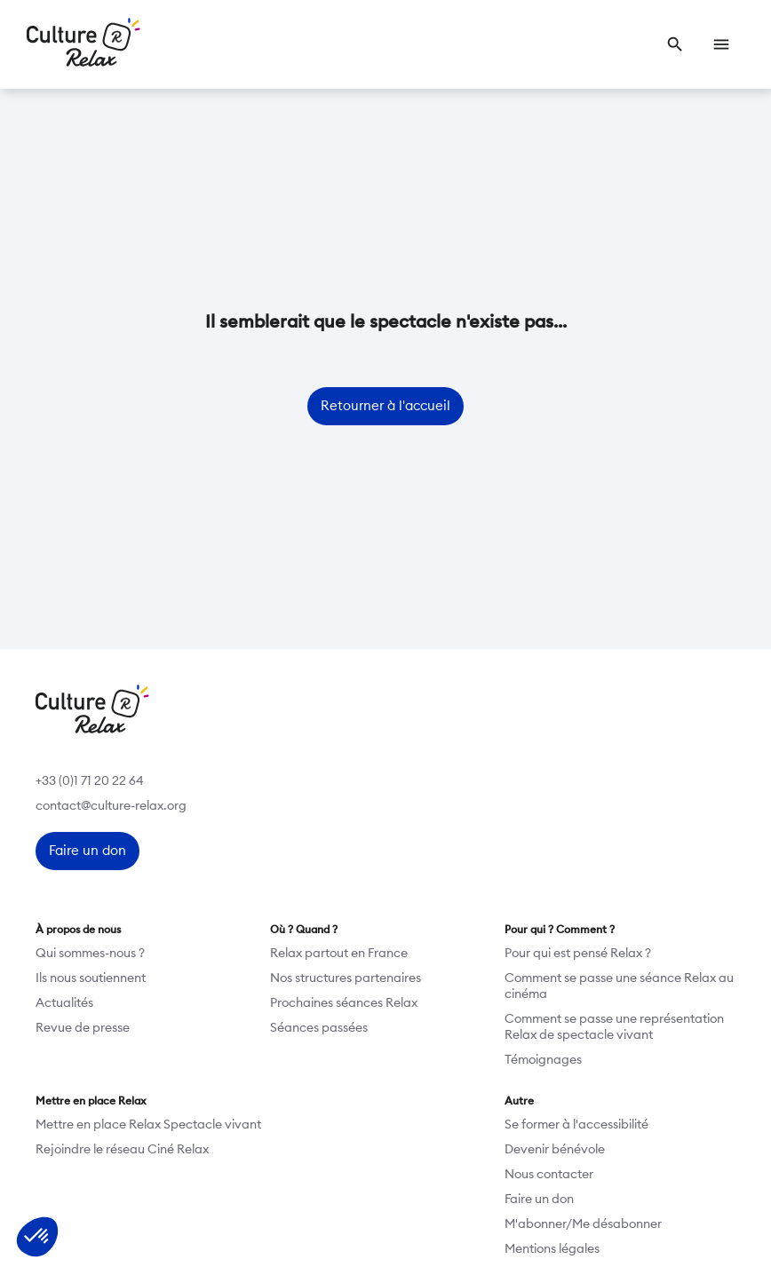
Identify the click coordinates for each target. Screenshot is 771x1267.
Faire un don (539, 1199)
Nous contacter (549, 1174)
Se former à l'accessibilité (576, 1125)
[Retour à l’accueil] (83, 44)
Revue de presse (83, 1028)
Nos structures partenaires (345, 978)
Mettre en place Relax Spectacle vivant (148, 1125)
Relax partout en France (339, 953)
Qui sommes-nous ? (90, 953)
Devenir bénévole (555, 1150)
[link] (675, 44)
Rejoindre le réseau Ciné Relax (122, 1150)
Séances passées (319, 1028)
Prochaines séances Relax (343, 1003)
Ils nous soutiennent (91, 978)
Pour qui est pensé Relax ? (578, 953)
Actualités (64, 1003)
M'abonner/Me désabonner (583, 1224)
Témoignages (543, 1060)
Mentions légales (552, 1249)
